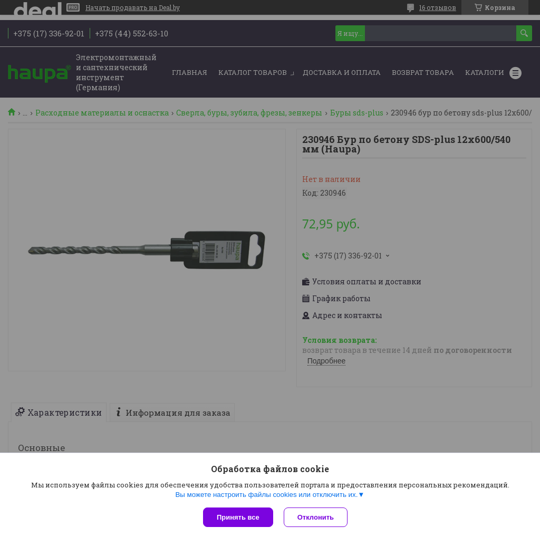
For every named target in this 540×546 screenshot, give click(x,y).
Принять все (238, 517)
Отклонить (315, 517)
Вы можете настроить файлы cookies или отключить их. (266, 495)
